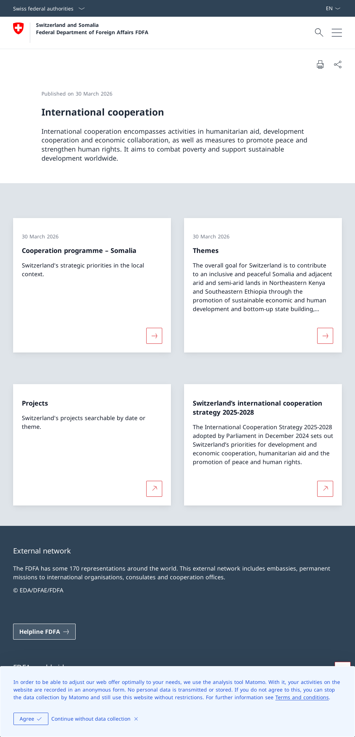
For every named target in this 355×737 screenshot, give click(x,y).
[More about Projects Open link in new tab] (154, 489)
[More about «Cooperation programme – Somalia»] (154, 335)
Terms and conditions (302, 697)
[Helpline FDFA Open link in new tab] (44, 632)
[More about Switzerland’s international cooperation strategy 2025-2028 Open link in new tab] (325, 489)
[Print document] (320, 64)
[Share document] (337, 64)
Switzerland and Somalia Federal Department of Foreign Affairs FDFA (92, 28)
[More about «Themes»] (325, 335)
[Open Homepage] (80, 33)
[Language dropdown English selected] (333, 8)
